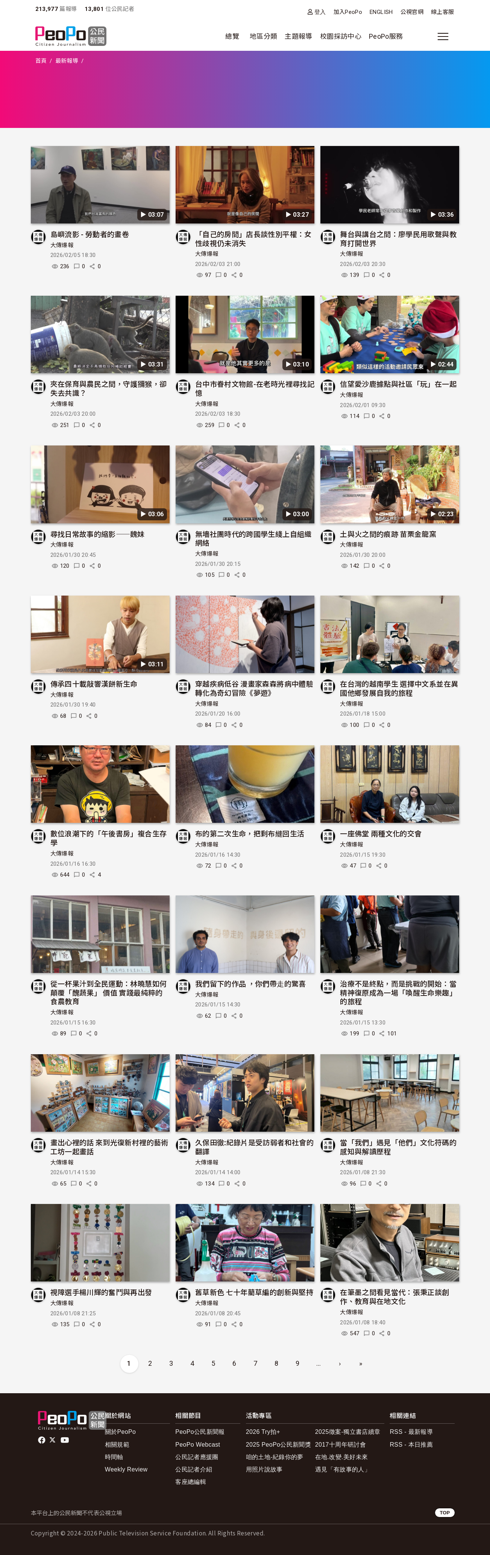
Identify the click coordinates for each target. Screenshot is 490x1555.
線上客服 (442, 12)
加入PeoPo (348, 12)
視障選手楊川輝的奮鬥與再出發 (101, 1292)
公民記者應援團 (196, 1457)
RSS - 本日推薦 (411, 1444)
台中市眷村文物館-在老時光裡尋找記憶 (254, 388)
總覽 (232, 36)
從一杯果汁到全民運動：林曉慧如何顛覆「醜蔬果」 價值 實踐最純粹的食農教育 (108, 992)
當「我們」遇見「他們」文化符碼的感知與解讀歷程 (398, 1146)
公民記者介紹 (193, 1469)
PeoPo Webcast (197, 1444)
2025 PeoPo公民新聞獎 (278, 1444)
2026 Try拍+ (263, 1432)
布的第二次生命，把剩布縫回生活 (249, 833)
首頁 (41, 61)
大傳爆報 (61, 245)
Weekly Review (126, 1469)
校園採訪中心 (340, 36)
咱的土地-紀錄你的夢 (274, 1457)
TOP (445, 1512)
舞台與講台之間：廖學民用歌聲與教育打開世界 (398, 238)
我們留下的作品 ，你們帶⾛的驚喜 (250, 983)
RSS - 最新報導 (411, 1432)
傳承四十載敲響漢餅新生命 (94, 683)
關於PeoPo (120, 1432)
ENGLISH (381, 12)
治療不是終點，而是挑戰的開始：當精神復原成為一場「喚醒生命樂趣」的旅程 (398, 992)
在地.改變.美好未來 (341, 1457)
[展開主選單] (443, 36)
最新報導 (66, 61)
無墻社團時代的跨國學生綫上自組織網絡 (253, 538)
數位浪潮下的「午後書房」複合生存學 (108, 837)
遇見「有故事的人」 (342, 1469)
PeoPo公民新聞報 (200, 1432)
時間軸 (114, 1457)
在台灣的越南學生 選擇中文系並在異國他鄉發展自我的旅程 (399, 688)
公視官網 (411, 12)
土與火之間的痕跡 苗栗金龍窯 (388, 534)
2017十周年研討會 (340, 1444)
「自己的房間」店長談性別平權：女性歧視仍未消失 (253, 238)
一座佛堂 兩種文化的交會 (381, 833)
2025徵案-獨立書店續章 (348, 1432)
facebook (42, 1440)
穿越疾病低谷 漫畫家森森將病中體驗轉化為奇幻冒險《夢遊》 (254, 688)
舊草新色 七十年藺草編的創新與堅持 (254, 1292)
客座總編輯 (190, 1482)
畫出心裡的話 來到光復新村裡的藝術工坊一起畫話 (109, 1146)
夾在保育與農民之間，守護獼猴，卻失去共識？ (108, 388)
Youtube (65, 1440)
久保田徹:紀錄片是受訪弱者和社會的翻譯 (254, 1146)
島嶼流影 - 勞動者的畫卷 (89, 234)
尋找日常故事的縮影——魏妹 (97, 534)
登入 (320, 12)
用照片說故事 (264, 1469)
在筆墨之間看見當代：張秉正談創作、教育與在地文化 (394, 1296)
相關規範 (117, 1444)
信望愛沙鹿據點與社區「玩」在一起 (398, 383)
